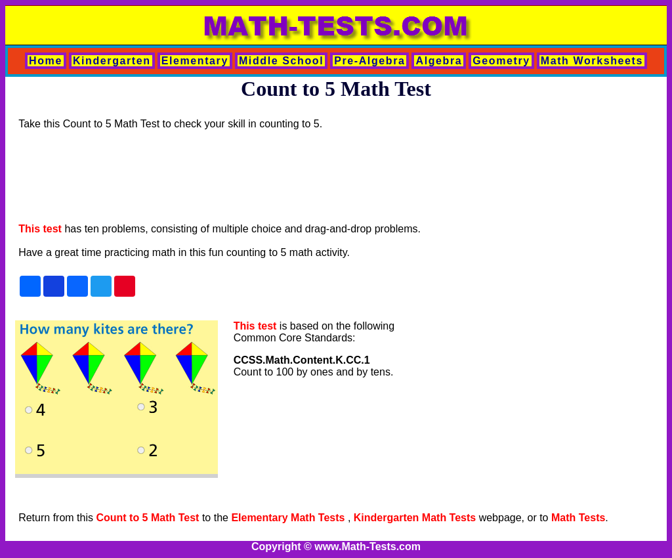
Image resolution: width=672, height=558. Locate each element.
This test (40, 228)
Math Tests (578, 517)
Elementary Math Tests (289, 517)
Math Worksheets (592, 60)
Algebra (438, 60)
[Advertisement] (257, 176)
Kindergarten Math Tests (415, 517)
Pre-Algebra (369, 60)
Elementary (194, 60)
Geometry (501, 60)
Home (45, 60)
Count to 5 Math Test (147, 517)
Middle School (281, 60)
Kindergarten (112, 60)
